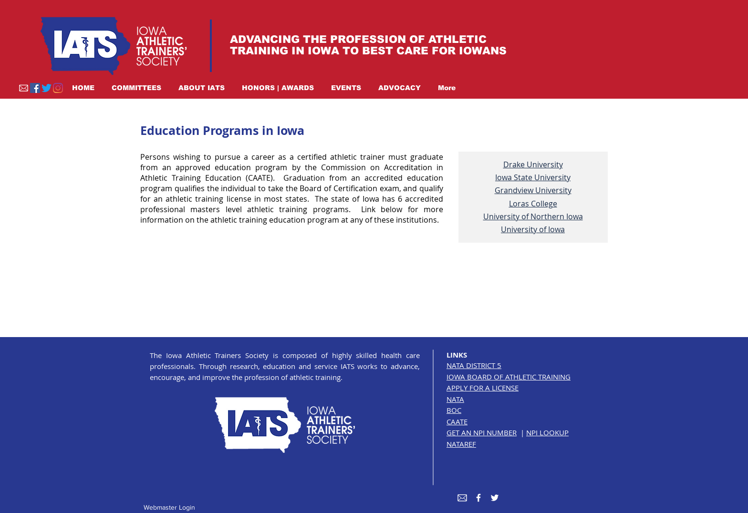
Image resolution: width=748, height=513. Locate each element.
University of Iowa (533, 229)
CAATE (457, 421)
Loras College (533, 203)
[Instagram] (58, 88)
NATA (455, 399)
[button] (136, 87)
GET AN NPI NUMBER (482, 432)
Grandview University (533, 190)
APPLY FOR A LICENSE (483, 387)
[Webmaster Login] (169, 508)
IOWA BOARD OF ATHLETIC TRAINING (509, 376)
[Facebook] (35, 88)
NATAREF (461, 444)
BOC (454, 410)
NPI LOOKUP (547, 432)
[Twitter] (47, 88)
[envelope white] (462, 497)
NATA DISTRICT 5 (474, 365)
